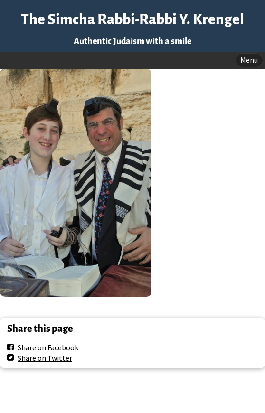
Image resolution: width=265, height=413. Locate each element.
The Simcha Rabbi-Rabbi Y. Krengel (132, 20)
